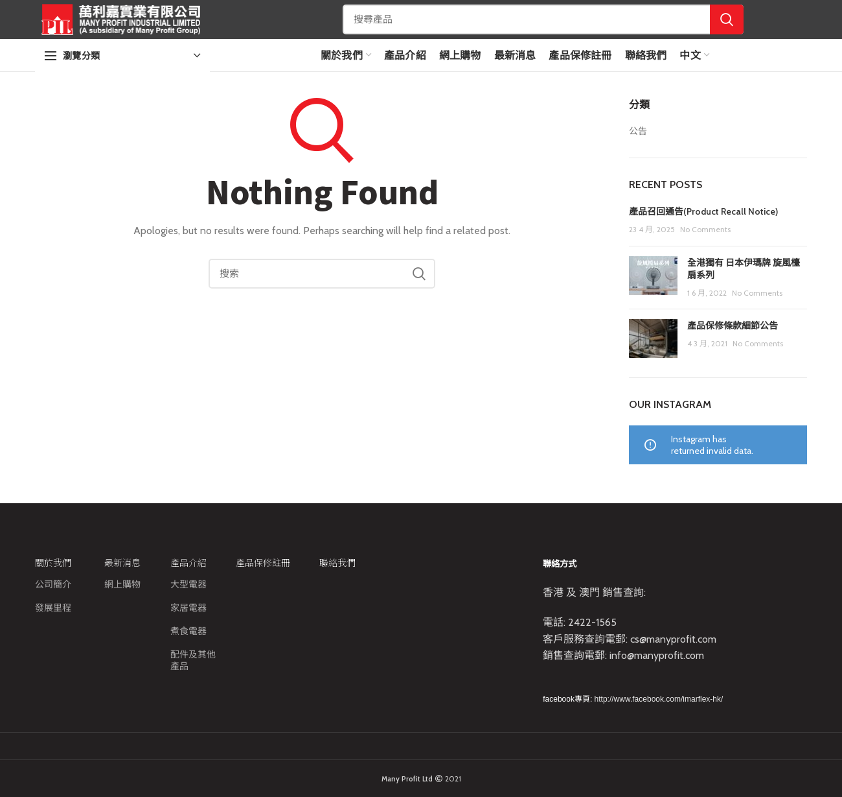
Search (727, 19)
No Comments (705, 229)
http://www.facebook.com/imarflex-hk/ (659, 699)
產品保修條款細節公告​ (732, 325)
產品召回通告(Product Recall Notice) (703, 211)
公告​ (638, 131)
